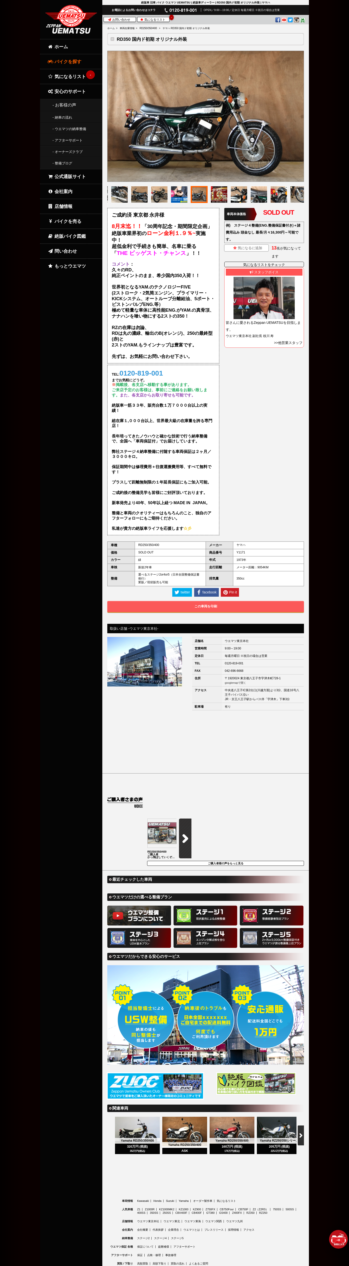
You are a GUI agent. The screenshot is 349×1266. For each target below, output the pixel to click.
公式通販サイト (67, 176)
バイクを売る (64, 221)
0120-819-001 (234, 663)
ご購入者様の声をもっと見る (225, 823)
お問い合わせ (119, 19)
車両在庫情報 (127, 28)
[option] (206, 116)
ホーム (111, 28)
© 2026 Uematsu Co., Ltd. (205, 1263)
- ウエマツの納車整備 (69, 129)
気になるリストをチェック (264, 265)
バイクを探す (64, 61)
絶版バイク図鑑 (67, 236)
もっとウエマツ (67, 266)
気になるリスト (154, 19)
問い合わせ (62, 251)
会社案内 (60, 191)
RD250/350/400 (148, 28)
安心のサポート (67, 91)
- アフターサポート (68, 140)
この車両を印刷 (205, 606)
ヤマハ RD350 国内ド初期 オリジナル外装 (186, 28)
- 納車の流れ (62, 117)
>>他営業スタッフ (288, 343)
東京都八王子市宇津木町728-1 (260, 678)
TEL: (137, 373)
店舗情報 (60, 206)
